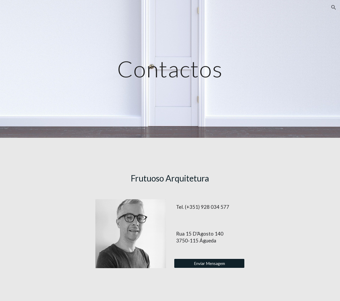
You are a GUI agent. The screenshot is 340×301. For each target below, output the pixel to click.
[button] (333, 7)
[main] (170, 68)
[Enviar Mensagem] (209, 263)
